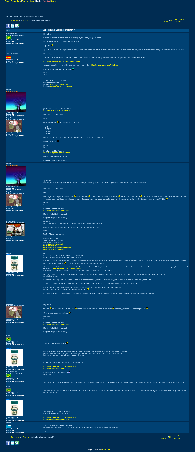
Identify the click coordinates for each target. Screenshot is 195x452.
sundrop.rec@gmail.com (59, 84)
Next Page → (179, 19)
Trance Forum (10, 1)
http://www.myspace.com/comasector (67, 269)
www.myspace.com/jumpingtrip (55, 249)
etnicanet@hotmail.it (55, 244)
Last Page (178, 21)
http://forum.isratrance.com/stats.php (57, 110)
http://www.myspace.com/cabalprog (104, 65)
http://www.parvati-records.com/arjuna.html (59, 366)
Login (53, 1)
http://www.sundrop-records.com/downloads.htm (61, 61)
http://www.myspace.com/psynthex (56, 153)
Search (32, 1)
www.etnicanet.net (50, 246)
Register (25, 1)
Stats (19, 1)
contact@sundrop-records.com (61, 86)
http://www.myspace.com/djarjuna (56, 368)
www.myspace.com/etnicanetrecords (57, 248)
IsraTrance (106, 450)
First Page (165, 21)
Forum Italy (26, 20)
